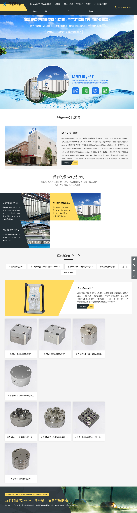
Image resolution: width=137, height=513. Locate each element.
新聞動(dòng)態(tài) (90, 7)
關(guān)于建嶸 (47, 7)
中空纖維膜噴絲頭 (16, 241)
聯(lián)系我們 (101, 4)
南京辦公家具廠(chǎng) (26, 505)
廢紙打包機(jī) (55, 505)
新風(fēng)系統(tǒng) (76, 505)
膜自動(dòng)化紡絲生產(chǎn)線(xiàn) (45, 241)
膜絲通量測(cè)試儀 (107, 241)
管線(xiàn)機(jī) (65, 505)
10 (9, 447)
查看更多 (67, 164)
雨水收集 (16, 505)
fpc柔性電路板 (88, 505)
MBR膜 (57, 4)
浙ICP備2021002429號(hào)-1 (69, 501)
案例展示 (79, 4)
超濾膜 (48, 505)
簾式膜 (125, 241)
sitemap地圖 (96, 501)
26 (9, 460)
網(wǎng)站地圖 (85, 501)
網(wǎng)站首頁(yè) (36, 7)
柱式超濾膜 (68, 247)
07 (9, 433)
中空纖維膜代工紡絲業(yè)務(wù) (80, 241)
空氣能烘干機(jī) (39, 505)
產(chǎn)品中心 (68, 7)
